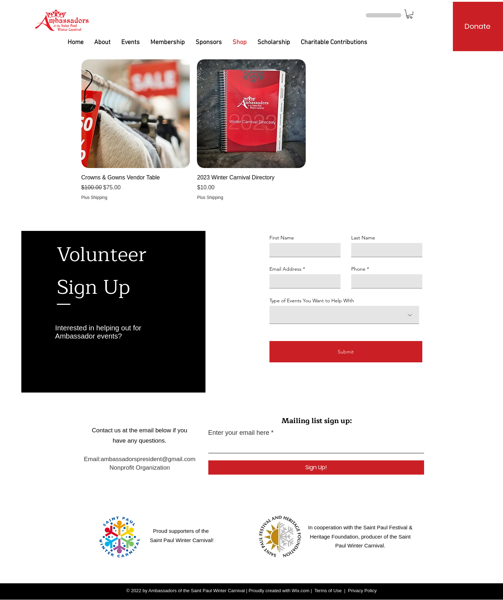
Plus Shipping (94, 197)
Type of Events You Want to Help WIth (311, 300)
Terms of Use (328, 590)
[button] (409, 14)
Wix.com (301, 590)
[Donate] (477, 26)
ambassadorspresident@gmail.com (148, 459)
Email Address (285, 268)
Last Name (363, 237)
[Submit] (345, 351)
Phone (358, 268)
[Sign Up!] (316, 467)
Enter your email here (238, 432)
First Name (281, 237)
